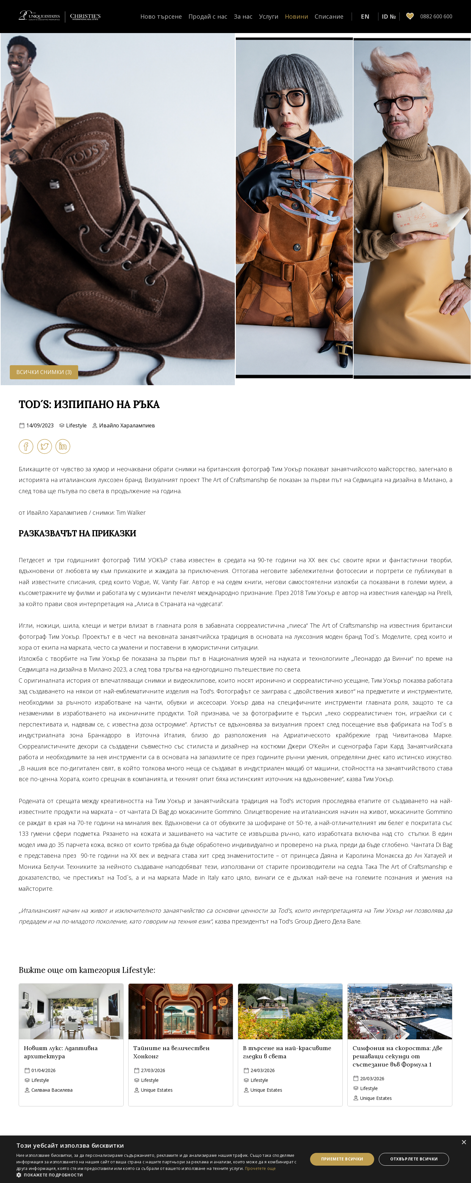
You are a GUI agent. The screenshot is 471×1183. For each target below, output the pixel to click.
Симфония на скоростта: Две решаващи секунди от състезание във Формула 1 (398, 1056)
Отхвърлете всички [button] (414, 1159)
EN (365, 16)
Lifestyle (76, 425)
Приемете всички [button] (342, 1159)
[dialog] (235, 1159)
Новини (296, 16)
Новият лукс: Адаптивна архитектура (61, 1052)
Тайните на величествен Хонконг (171, 1052)
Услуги (268, 16)
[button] (157, 1175)
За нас (243, 16)
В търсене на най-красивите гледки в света (287, 1052)
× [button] (463, 1142)
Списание (329, 16)
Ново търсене (161, 16)
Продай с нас (207, 16)
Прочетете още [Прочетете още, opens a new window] (260, 1168)
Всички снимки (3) (44, 372)
